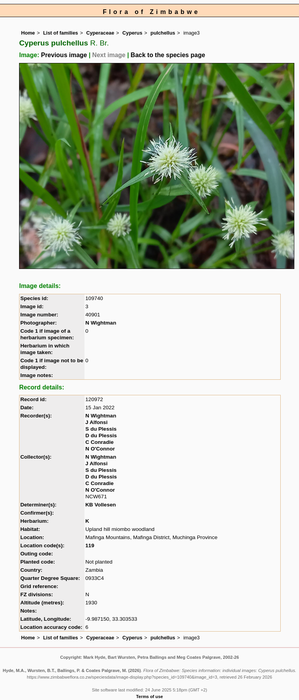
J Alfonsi (96, 422)
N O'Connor (100, 449)
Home (28, 33)
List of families (60, 33)
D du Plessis (101, 435)
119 (89, 545)
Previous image (64, 55)
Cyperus (132, 33)
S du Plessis (100, 429)
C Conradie (99, 442)
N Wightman (100, 323)
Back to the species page (168, 55)
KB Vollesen (100, 505)
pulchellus (163, 33)
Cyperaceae (100, 33)
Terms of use (149, 696)
